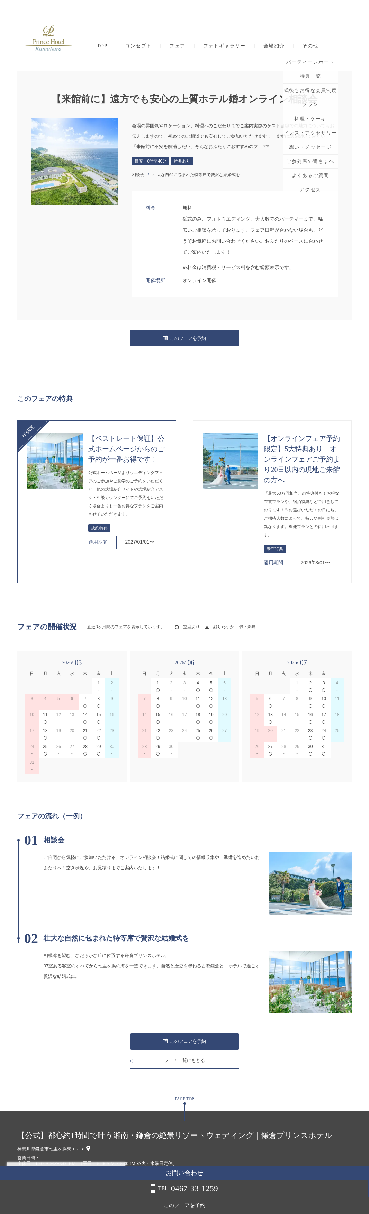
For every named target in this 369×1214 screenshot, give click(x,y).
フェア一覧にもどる (184, 1060)
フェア (177, 46)
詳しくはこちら (70, 1196)
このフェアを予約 (184, 338)
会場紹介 (274, 46)
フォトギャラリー (224, 46)
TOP (102, 46)
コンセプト (138, 46)
